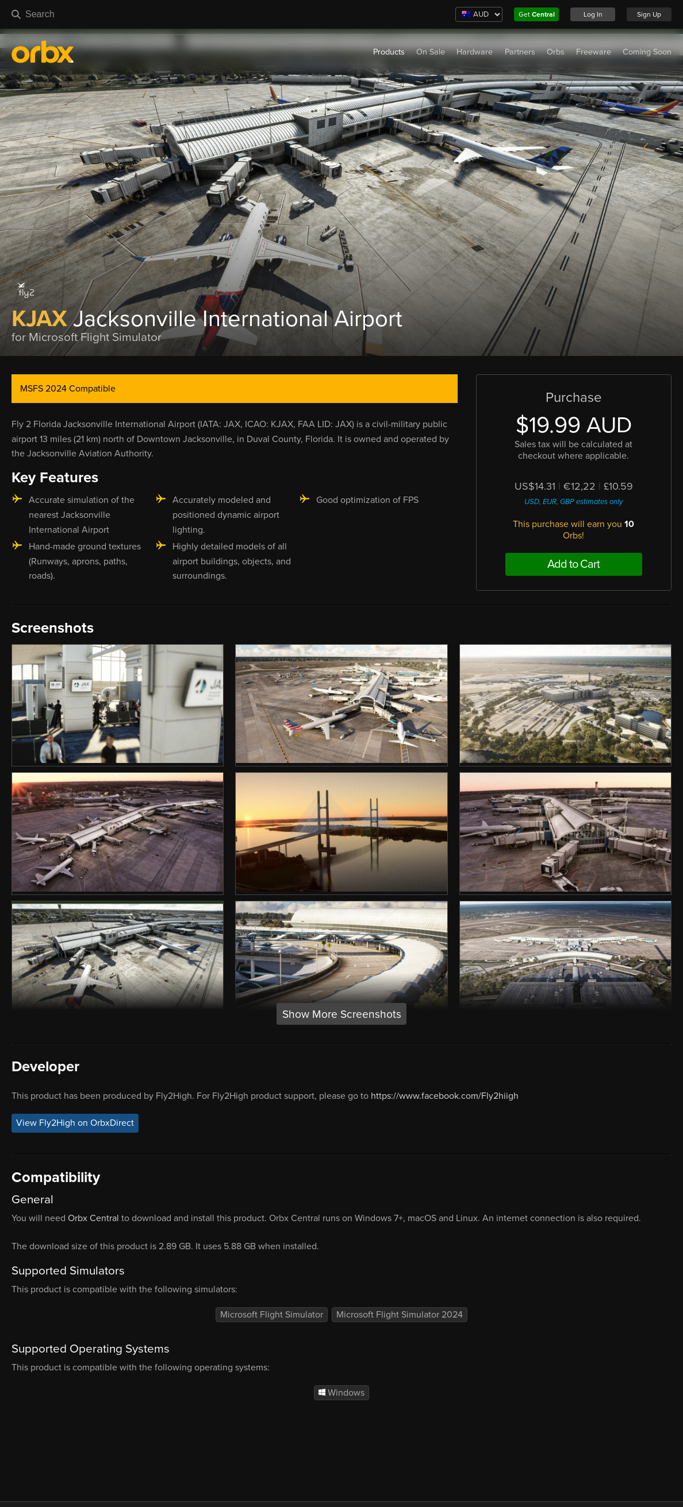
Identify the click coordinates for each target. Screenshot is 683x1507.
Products (389, 52)
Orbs (556, 52)
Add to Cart (573, 564)
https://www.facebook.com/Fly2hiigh (445, 1096)
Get (537, 14)
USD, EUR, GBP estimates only (573, 501)
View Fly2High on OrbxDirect (75, 1123)
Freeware (593, 52)
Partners (520, 52)
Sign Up (649, 14)
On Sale (430, 52)
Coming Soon (647, 52)
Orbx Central (93, 1218)
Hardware (474, 52)
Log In (593, 14)
